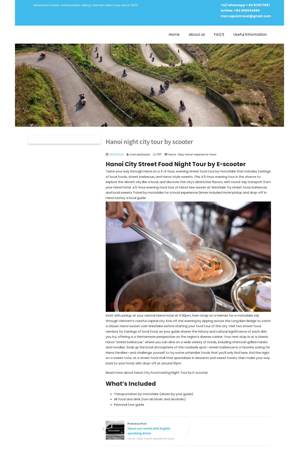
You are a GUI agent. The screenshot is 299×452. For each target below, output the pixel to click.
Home (174, 34)
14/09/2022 (116, 154)
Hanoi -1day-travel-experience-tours (192, 154)
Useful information (250, 34)
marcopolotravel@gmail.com (246, 16)
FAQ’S (219, 34)
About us (197, 34)
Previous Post (147, 429)
